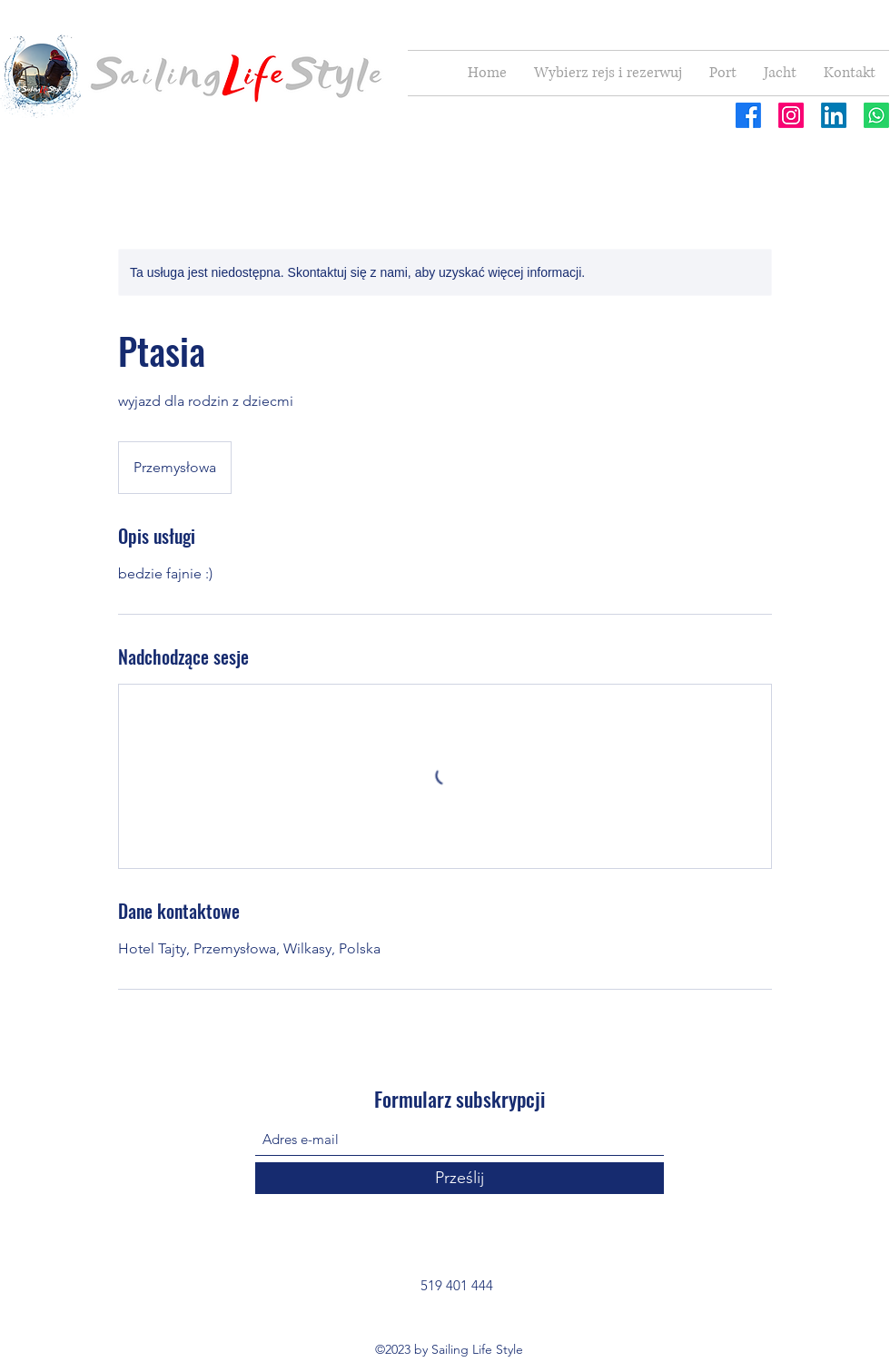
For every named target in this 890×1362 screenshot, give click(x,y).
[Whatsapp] (876, 115)
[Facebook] (748, 115)
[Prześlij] (459, 1178)
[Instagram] (791, 115)
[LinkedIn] (833, 115)
